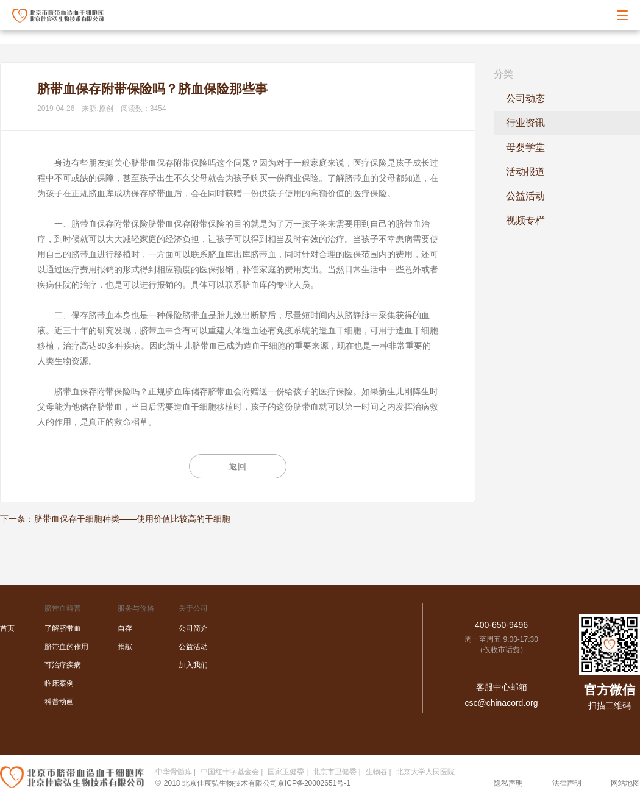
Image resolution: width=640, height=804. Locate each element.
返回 (237, 466)
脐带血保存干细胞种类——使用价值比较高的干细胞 (132, 519)
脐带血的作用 (66, 646)
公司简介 (193, 628)
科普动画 (59, 701)
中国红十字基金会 (230, 771)
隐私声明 (508, 783)
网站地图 (625, 783)
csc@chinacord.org (501, 703)
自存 (125, 628)
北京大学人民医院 (425, 771)
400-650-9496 (501, 625)
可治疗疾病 (62, 665)
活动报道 (525, 171)
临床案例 (59, 683)
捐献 (125, 646)
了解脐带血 (62, 628)
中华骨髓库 (173, 771)
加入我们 (193, 665)
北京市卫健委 (335, 771)
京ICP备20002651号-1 (313, 783)
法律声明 (566, 783)
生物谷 (377, 771)
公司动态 (525, 98)
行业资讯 (525, 123)
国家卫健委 (286, 771)
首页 (7, 628)
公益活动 (525, 196)
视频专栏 (525, 220)
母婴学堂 (525, 147)
